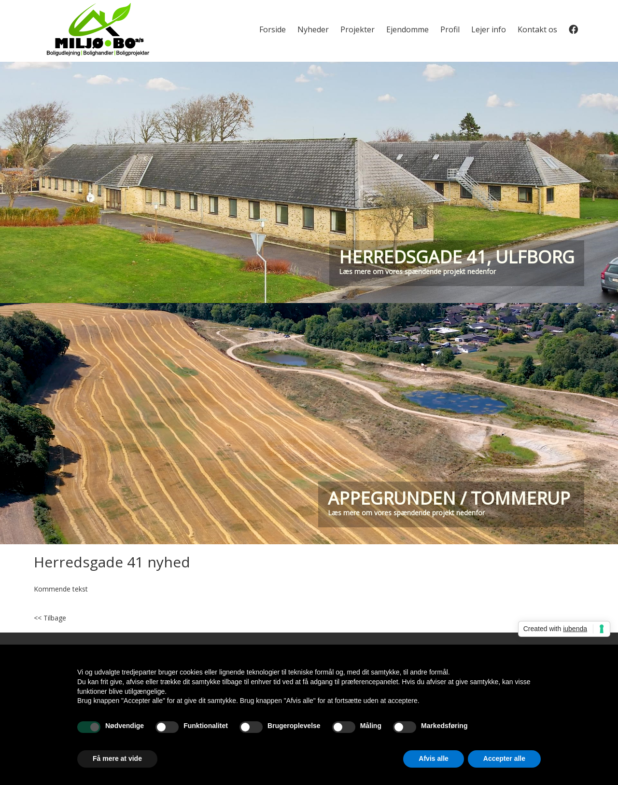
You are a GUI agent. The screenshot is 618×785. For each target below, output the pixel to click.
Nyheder (313, 29)
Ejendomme (407, 29)
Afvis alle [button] (433, 758)
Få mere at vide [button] (117, 758)
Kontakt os (537, 29)
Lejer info (488, 29)
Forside (272, 29)
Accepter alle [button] (504, 758)
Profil (450, 29)
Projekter (357, 29)
